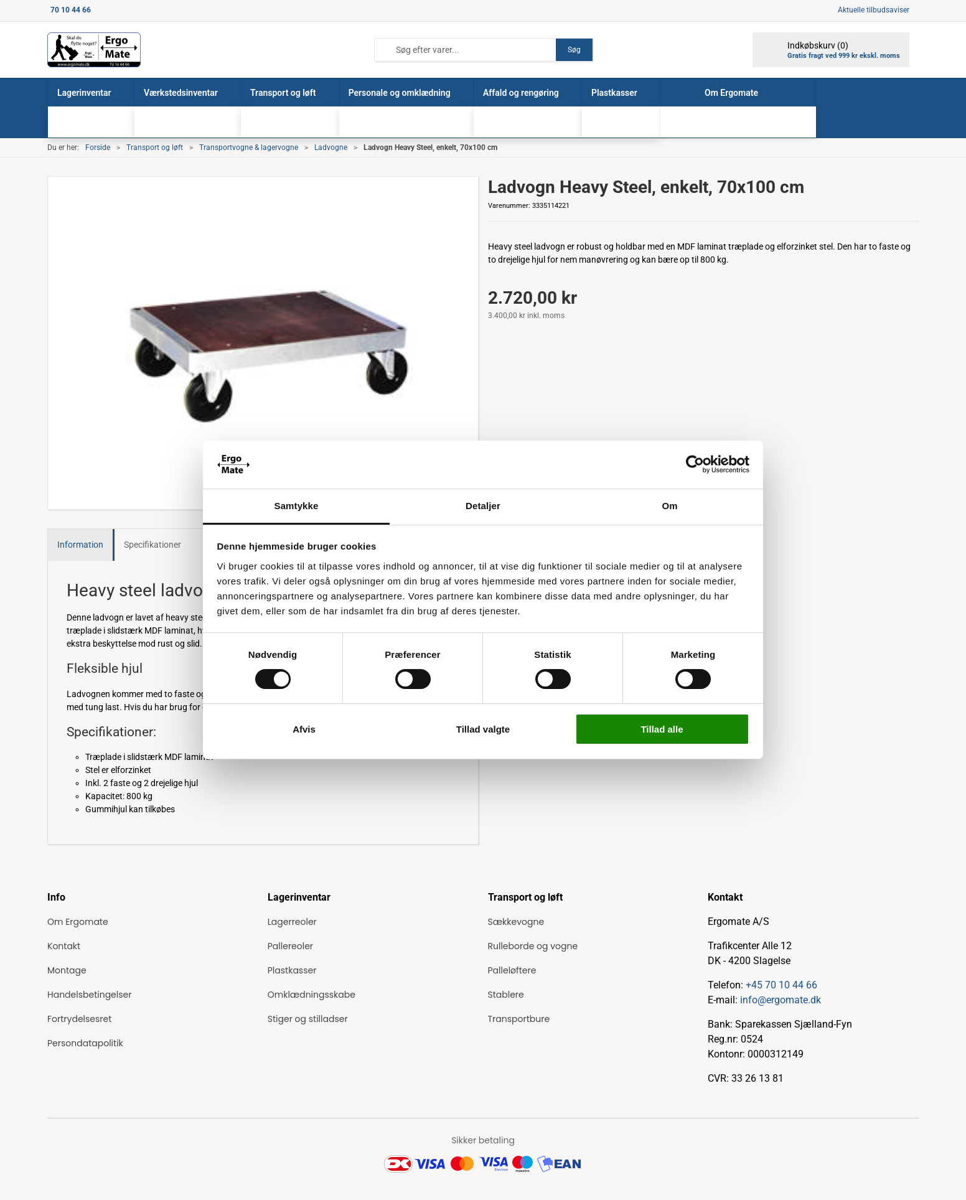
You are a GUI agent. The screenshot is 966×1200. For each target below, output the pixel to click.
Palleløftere (512, 970)
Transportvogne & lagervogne (248, 147)
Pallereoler (290, 946)
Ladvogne (330, 147)
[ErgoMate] (94, 50)
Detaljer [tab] (483, 505)
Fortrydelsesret (79, 1019)
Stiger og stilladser (308, 1019)
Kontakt (63, 946)
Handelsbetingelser (89, 994)
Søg (574, 49)
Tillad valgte (483, 729)
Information (80, 545)
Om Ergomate (77, 922)
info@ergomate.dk (780, 1000)
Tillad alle (661, 729)
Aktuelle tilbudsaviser (873, 10)
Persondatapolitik (85, 1043)
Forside (97, 147)
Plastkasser (292, 970)
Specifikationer (152, 545)
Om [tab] (669, 505)
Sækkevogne (516, 922)
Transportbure (519, 1019)
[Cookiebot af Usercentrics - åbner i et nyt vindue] (694, 464)
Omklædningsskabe (311, 994)
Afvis (304, 729)
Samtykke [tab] (296, 505)
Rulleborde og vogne (533, 946)
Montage (67, 970)
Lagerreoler (292, 922)
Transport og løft (154, 147)
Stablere (506, 994)
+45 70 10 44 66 (781, 985)
